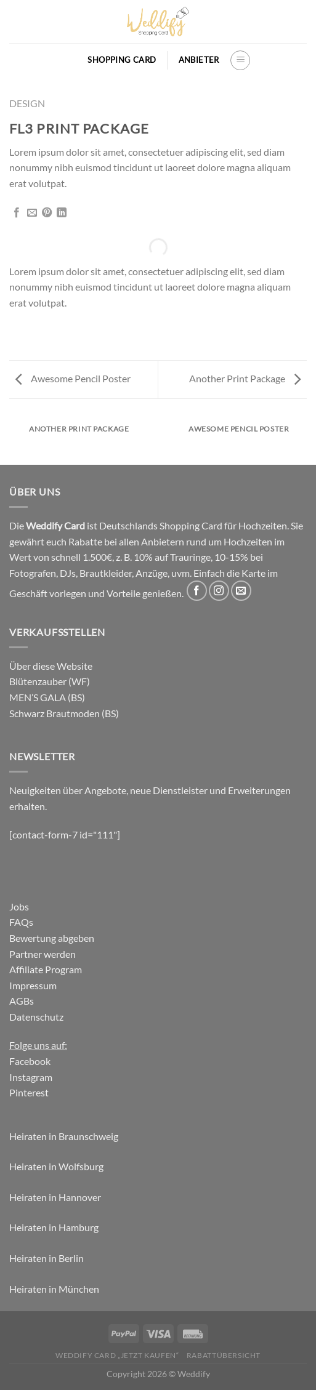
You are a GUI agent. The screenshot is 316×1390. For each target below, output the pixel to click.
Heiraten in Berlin (46, 1258)
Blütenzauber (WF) (49, 681)
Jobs (19, 906)
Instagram (30, 1077)
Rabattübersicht (224, 1355)
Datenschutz (36, 1016)
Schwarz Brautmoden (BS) (64, 713)
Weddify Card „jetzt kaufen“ (117, 1355)
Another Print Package (245, 378)
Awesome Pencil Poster (73, 378)
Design (27, 103)
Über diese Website (50, 666)
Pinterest (29, 1092)
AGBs (21, 1000)
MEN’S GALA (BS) (47, 697)
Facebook (30, 1061)
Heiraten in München (54, 1289)
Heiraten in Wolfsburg (56, 1166)
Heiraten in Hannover (55, 1197)
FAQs (21, 922)
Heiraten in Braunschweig (63, 1136)
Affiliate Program (45, 969)
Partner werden (42, 954)
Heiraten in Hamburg (54, 1227)
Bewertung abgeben (51, 938)
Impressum (33, 985)
